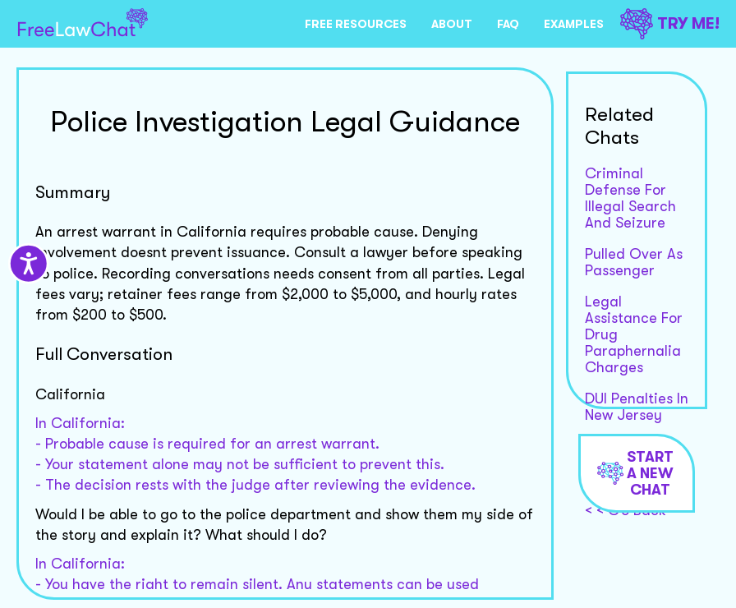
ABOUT (451, 23)
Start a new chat (635, 473)
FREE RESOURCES (356, 23)
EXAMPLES (574, 23)
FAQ (508, 23)
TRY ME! (670, 23)
